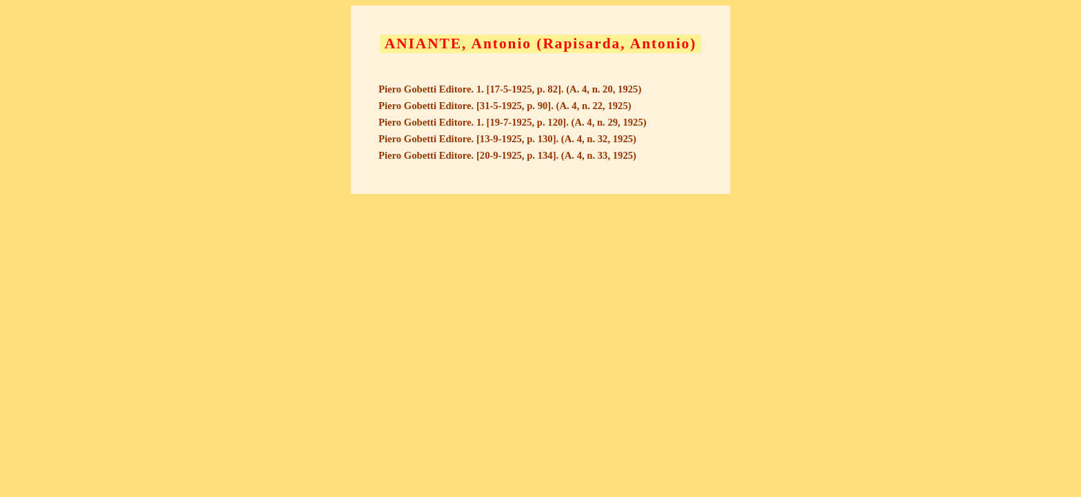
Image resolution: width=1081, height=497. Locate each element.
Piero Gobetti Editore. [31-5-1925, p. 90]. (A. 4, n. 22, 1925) (505, 105)
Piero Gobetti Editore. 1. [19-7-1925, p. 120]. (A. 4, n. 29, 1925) (512, 122)
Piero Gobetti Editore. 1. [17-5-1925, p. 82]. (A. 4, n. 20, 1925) (509, 89)
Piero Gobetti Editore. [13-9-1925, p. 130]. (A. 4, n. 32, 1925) (507, 138)
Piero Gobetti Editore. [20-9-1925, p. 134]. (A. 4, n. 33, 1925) (507, 155)
